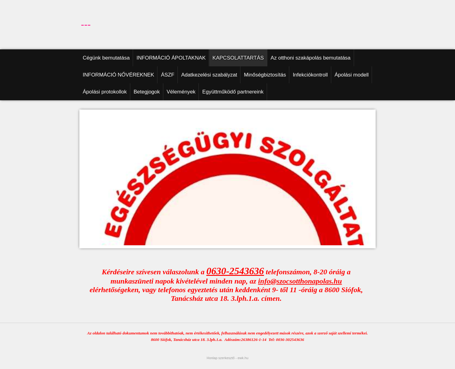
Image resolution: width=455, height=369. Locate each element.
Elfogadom (340, 362)
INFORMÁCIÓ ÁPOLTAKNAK (171, 58)
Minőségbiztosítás (265, 75)
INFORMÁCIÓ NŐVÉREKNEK (118, 75)
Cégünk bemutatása (106, 58)
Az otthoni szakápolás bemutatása (311, 58)
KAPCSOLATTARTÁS (238, 58)
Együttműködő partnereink (232, 92)
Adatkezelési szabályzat (209, 75)
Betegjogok (147, 92)
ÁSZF (167, 75)
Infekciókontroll (310, 75)
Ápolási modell (352, 75)
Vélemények (181, 92)
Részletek (319, 362)
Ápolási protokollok (105, 92)
